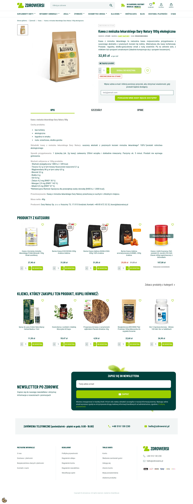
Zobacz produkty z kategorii (160, 284)
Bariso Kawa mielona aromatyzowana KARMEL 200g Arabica (129, 253)
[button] (161, 5)
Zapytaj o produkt (107, 63)
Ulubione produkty (109, 478)
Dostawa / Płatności (157, 14)
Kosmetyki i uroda (96, 14)
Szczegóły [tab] (96, 109)
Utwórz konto (107, 468)
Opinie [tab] (140, 109)
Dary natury (124, 36)
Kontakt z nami (23, 468)
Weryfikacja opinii (68, 473)
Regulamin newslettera (70, 468)
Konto (104, 453)
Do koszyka (37, 268)
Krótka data (131, 14)
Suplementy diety (25, 14)
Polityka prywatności (70, 453)
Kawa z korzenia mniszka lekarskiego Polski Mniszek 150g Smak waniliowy (31, 253)
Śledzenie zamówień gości (112, 458)
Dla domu (115, 14)
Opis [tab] (52, 109)
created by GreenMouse (111, 493)
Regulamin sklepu (68, 458)
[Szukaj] (82, 5)
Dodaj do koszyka (126, 70)
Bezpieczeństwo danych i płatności (30, 463)
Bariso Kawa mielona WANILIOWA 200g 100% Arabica (96, 252)
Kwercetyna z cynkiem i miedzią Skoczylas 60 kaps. (64, 328)
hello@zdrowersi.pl (155, 461)
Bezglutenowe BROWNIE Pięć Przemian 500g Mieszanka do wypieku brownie (129, 329)
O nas (173, 14)
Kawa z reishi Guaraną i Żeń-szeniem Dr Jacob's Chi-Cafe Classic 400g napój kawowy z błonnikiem (161, 254)
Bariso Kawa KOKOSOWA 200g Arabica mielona (64, 252)
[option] (24, 29)
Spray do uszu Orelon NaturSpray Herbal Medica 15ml (31, 328)
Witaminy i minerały (48, 14)
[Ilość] (103, 71)
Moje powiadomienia (110, 473)
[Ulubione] (151, 5)
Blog (142, 14)
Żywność (78, 14)
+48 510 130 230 (154, 456)
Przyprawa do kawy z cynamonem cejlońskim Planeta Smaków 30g (96, 328)
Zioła (66, 14)
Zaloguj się (106, 463)
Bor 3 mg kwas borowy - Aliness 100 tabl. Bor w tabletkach (161, 328)
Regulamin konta (68, 463)
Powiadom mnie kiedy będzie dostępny (137, 98)
